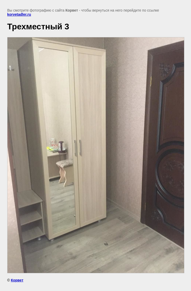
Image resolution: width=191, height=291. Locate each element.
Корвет (17, 280)
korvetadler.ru (19, 14)
